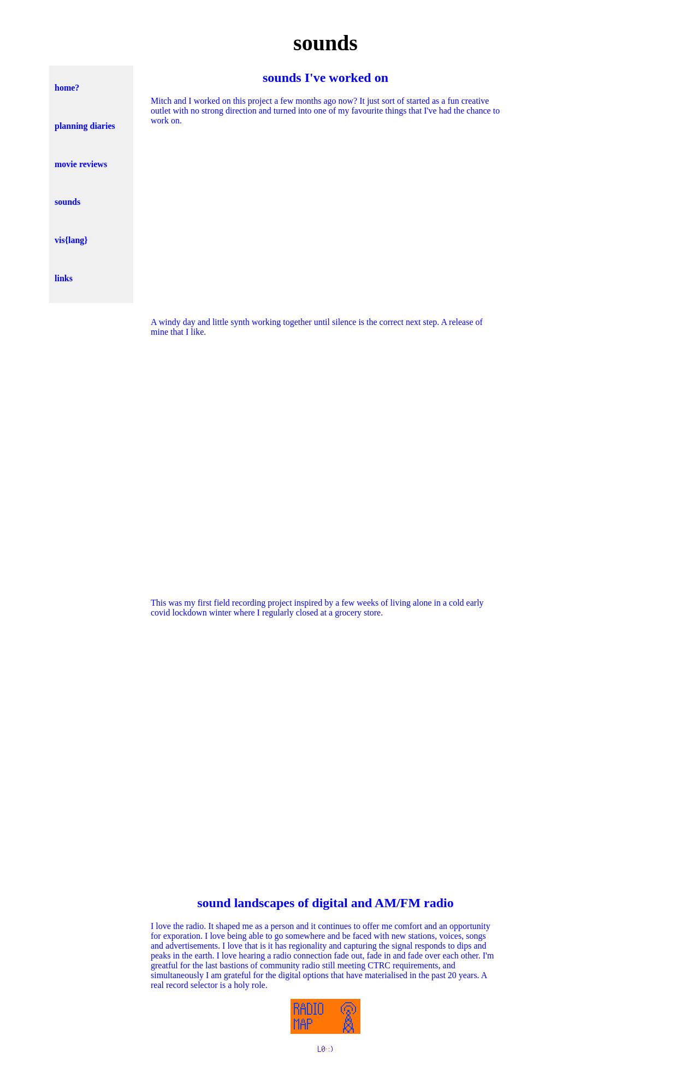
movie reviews (81, 164)
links (64, 278)
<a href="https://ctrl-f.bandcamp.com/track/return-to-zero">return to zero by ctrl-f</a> (325, 466)
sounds (67, 201)
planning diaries (85, 126)
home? (67, 87)
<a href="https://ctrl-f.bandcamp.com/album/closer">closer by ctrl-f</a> (325, 754)
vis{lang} (71, 240)
